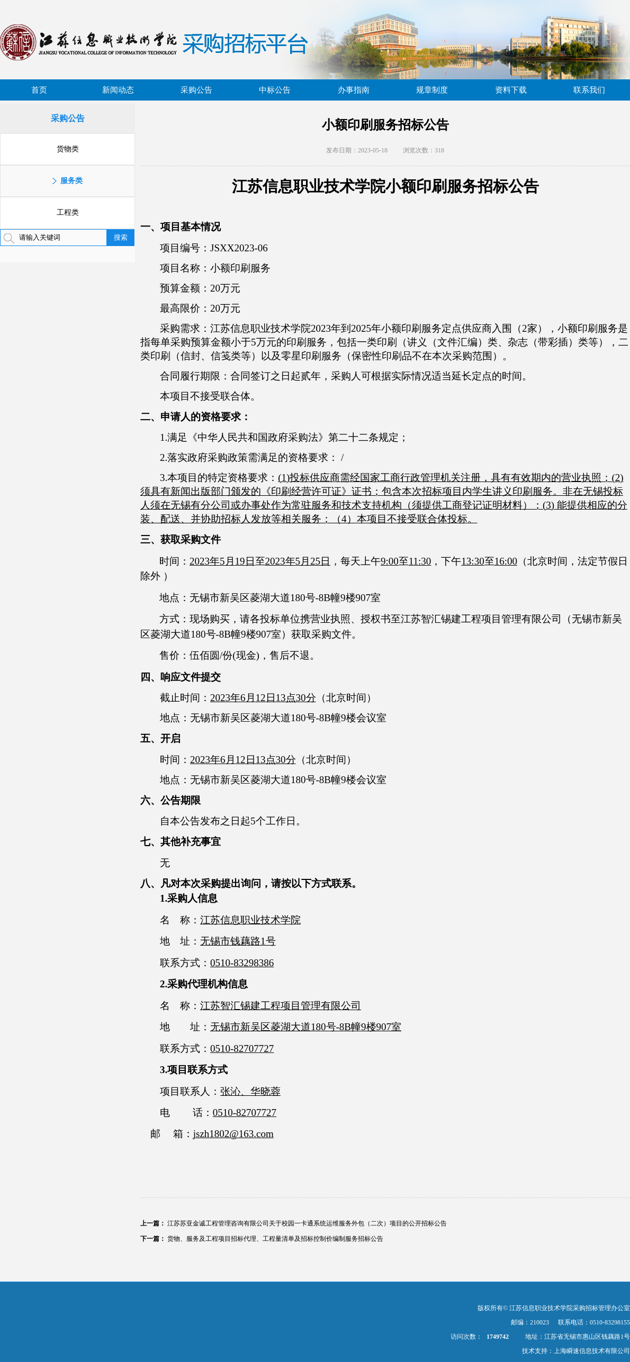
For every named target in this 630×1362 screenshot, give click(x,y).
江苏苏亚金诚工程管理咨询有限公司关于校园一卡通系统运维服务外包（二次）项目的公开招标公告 (307, 1223)
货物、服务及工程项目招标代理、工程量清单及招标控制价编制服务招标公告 (275, 1238)
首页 (39, 90)
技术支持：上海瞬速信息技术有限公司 (576, 1351)
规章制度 (432, 90)
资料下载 (511, 90)
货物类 (68, 149)
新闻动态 (118, 90)
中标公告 (275, 90)
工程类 (68, 212)
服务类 (71, 181)
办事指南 (354, 90)
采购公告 (196, 90)
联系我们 (589, 90)
